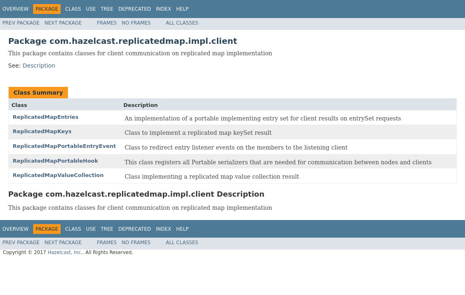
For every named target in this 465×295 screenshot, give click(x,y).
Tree (107, 9)
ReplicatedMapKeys (42, 131)
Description (39, 65)
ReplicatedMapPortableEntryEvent (64, 146)
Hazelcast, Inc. (64, 252)
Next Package (63, 23)
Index (164, 9)
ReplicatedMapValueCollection (58, 175)
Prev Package (21, 23)
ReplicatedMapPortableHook (55, 161)
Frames (107, 23)
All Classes (182, 23)
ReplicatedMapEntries (46, 117)
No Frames (136, 23)
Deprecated (134, 9)
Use (91, 9)
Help (182, 9)
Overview (15, 9)
